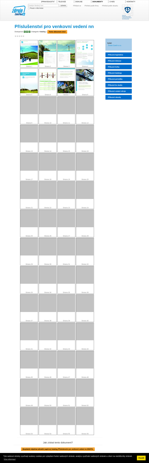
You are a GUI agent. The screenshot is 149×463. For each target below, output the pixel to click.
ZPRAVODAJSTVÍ (47, 2)
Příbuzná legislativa (115, 55)
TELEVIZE (62, 2)
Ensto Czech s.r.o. (115, 45)
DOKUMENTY (97, 2)
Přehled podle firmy (92, 6)
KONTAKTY (131, 2)
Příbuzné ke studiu (115, 85)
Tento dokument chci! (57, 32)
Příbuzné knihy (113, 67)
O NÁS (112, 2)
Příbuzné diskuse (114, 61)
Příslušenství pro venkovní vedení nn (54, 26)
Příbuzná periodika (115, 79)
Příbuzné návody (114, 97)
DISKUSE (78, 2)
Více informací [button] (10, 459)
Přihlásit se (77, 6)
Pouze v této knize (35, 8)
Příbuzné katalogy (115, 73)
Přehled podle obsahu (110, 6)
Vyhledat (63, 5)
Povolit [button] (141, 458)
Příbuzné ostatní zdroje (117, 91)
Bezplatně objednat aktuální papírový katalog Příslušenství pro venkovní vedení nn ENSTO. (58, 449)
